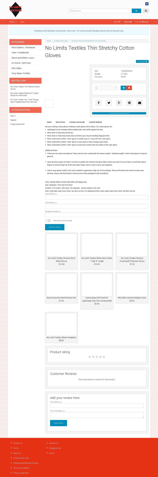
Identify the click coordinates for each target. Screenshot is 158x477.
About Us (17, 453)
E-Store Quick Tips (21, 458)
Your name (97, 196)
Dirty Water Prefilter (21, 73)
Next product (142, 61)
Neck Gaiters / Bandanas (23, 47)
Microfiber (17, 68)
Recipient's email (97, 213)
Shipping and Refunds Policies (25, 463)
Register (127, 22)
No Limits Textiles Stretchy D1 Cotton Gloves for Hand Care (24, 94)
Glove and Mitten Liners (23, 58)
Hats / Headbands (20, 52)
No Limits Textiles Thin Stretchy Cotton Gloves (25, 88)
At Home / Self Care (60, 41)
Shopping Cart (55, 448)
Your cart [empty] (142, 22)
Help (22, 22)
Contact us (17, 443)
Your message (97, 414)
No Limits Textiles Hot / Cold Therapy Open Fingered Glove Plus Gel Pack (24, 101)
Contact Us (53, 443)
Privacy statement (21, 473)
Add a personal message (62, 221)
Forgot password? (17, 124)
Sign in (117, 22)
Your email (97, 205)
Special (12, 22)
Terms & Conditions (21, 468)
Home (49, 41)
